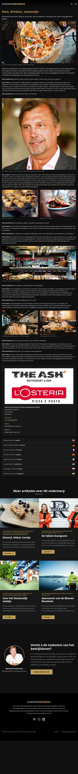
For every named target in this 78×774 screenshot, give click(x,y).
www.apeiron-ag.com (12, 432)
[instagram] (39, 719)
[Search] (72, 4)
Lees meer (9, 553)
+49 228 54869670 (11, 420)
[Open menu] (74, 4)
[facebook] (34, 719)
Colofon (56, 732)
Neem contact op (41, 672)
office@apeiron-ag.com (13, 426)
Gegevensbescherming (69, 732)
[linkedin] (43, 719)
